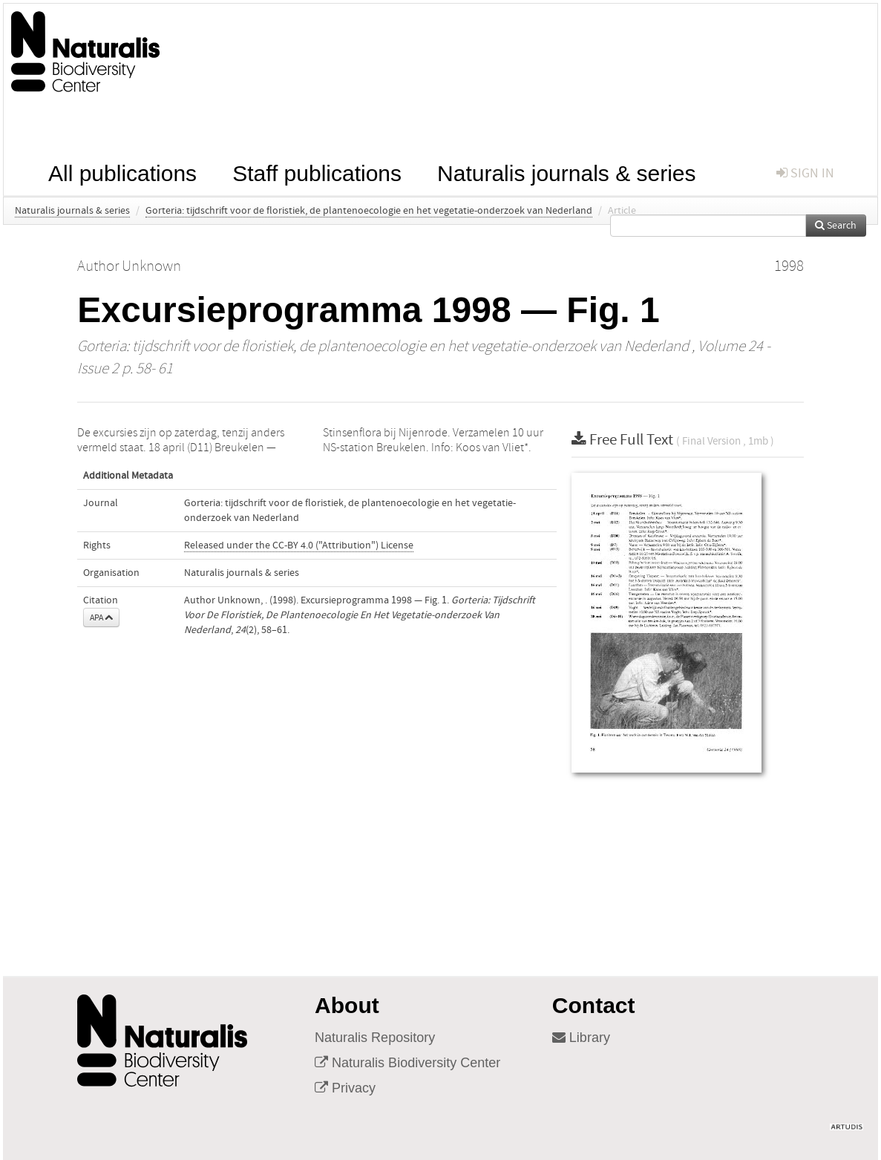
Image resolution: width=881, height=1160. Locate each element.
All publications (122, 172)
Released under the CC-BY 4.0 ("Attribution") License (298, 545)
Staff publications (317, 172)
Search (836, 226)
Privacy (345, 1088)
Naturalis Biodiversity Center (407, 1062)
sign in (805, 173)
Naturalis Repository (375, 1037)
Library (581, 1037)
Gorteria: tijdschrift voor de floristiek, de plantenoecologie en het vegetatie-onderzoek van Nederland (368, 211)
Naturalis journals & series (566, 172)
